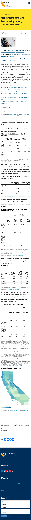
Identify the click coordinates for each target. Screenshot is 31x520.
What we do (19, 483)
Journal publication (4, 434)
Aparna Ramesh (17, 33)
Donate (2, 488)
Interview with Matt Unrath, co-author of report (18, 110)
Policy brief (12, 434)
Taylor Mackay (10, 33)
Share (2, 439)
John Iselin (5, 33)
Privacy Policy (3, 490)
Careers (18, 485)
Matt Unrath (23, 33)
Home (2, 13)
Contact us (19, 488)
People (2, 485)
